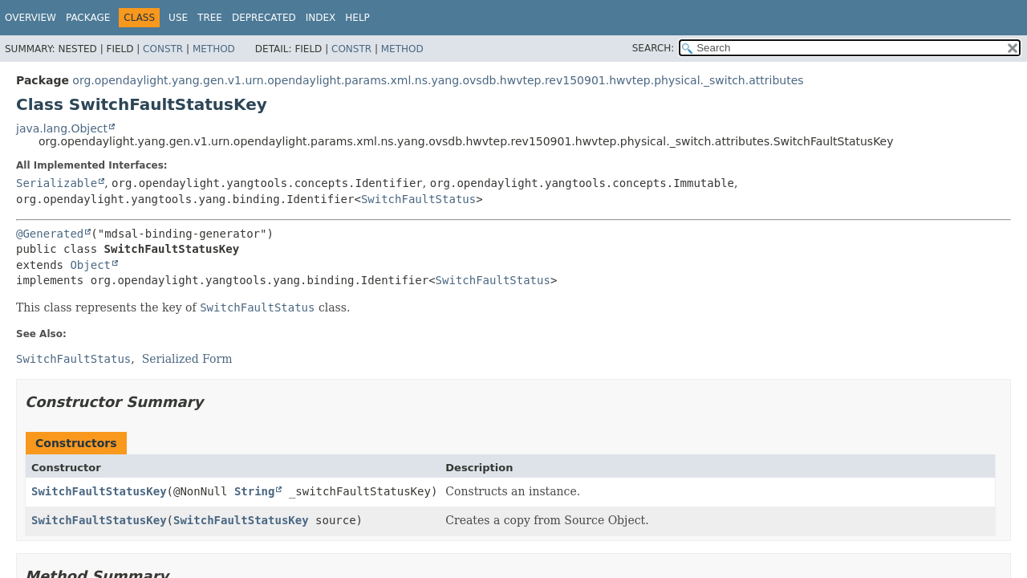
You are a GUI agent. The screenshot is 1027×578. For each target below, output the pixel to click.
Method (214, 49)
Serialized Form (187, 358)
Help (357, 17)
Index (321, 17)
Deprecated (264, 17)
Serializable (56, 183)
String (254, 491)
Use (178, 17)
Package (88, 17)
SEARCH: (653, 48)
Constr (163, 49)
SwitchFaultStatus (418, 199)
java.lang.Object (62, 128)
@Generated (49, 233)
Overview (30, 17)
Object (90, 264)
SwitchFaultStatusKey (99, 491)
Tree (209, 17)
